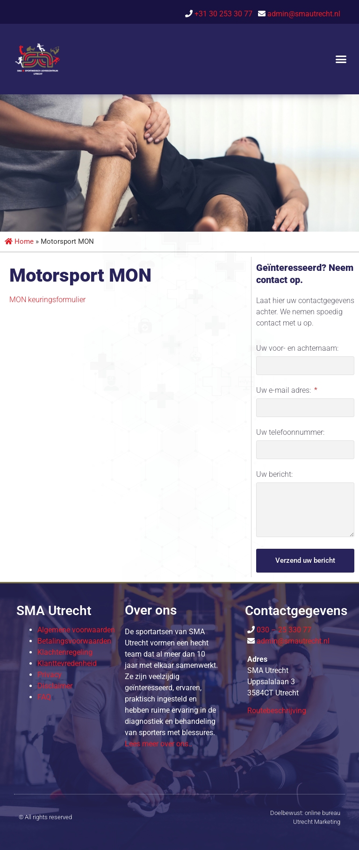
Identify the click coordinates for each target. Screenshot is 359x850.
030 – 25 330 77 (283, 629)
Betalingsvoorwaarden (74, 641)
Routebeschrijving (276, 710)
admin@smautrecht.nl (303, 13)
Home (19, 241)
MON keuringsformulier (47, 299)
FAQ (44, 697)
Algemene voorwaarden (76, 629)
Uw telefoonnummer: (290, 433)
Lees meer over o (158, 743)
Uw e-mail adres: (284, 391)
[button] (341, 59)
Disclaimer (54, 685)
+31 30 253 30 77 (225, 13)
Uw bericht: (274, 475)
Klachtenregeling (65, 652)
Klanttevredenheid (67, 663)
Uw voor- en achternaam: (297, 349)
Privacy (49, 674)
